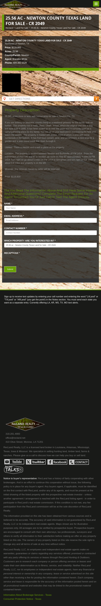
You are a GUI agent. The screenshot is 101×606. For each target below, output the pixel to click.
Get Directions (16, 98)
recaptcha (12, 253)
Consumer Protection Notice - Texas (22, 599)
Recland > (10, 27)
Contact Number (15, 228)
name (8, 203)
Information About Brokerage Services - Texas (27, 595)
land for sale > (23, 27)
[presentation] (20, 259)
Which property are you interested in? (30, 241)
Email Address (14, 216)
